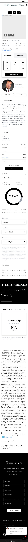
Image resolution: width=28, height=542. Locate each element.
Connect (17, 474)
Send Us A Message (14, 510)
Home (5, 468)
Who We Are (14, 471)
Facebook (5, 525)
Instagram (11, 525)
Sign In (22, 1)
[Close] (25, 528)
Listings (9, 468)
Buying (13, 468)
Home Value (8, 471)
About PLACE (12, 474)
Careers (20, 471)
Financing (22, 468)
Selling (17, 468)
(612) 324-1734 (6, 523)
